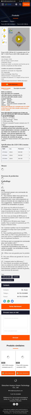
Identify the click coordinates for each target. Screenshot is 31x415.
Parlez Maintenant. (27, 4)
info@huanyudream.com (8, 1)
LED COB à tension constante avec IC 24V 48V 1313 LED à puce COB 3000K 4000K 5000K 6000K (8, 366)
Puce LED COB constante (8, 24)
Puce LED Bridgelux (7, 280)
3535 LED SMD (6, 276)
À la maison (4, 21)
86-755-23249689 (24, 1)
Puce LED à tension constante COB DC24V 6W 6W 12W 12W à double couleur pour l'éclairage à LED (23, 366)
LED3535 (15, 276)
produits (12, 21)
